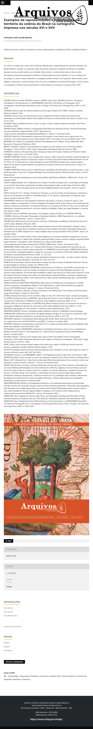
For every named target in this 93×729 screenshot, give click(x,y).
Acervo (14, 13)
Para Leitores (8, 608)
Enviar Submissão (14, 662)
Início (6, 13)
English (6, 643)
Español (7, 646)
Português (8, 650)
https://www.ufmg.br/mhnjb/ (46, 719)
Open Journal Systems (12, 626)
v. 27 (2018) (24, 13)
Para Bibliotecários (10, 616)
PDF (9, 541)
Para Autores (8, 612)
